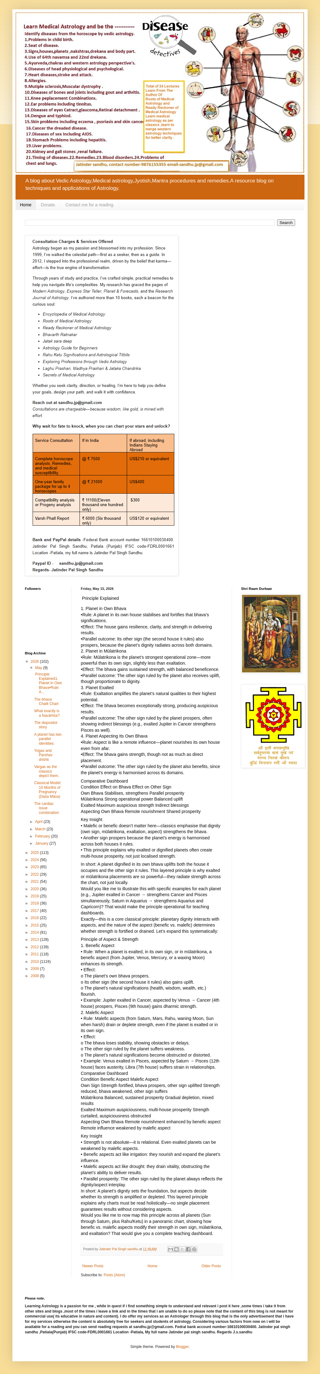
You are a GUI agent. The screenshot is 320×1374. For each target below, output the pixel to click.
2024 (35, 860)
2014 (35, 932)
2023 (35, 867)
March (41, 829)
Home (25, 204)
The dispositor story (45, 725)
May (39, 668)
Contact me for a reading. (89, 204)
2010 (35, 961)
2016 (35, 918)
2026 (35, 661)
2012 (35, 947)
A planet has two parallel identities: (48, 739)
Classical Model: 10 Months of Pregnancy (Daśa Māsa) (47, 789)
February (43, 836)
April (39, 821)
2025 (35, 853)
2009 (35, 969)
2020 (35, 889)
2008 (35, 976)
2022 (35, 874)
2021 (35, 881)
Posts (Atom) (114, 1275)
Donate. (48, 204)
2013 (35, 939)
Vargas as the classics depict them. (46, 771)
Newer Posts (92, 1266)
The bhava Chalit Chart (46, 701)
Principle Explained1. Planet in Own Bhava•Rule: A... (48, 683)
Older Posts (211, 1266)
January (42, 843)
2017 (35, 911)
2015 (35, 925)
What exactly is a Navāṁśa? (47, 713)
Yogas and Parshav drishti (43, 755)
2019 (35, 896)
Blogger (182, 1347)
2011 (35, 954)
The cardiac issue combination (46, 808)
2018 (35, 903)
